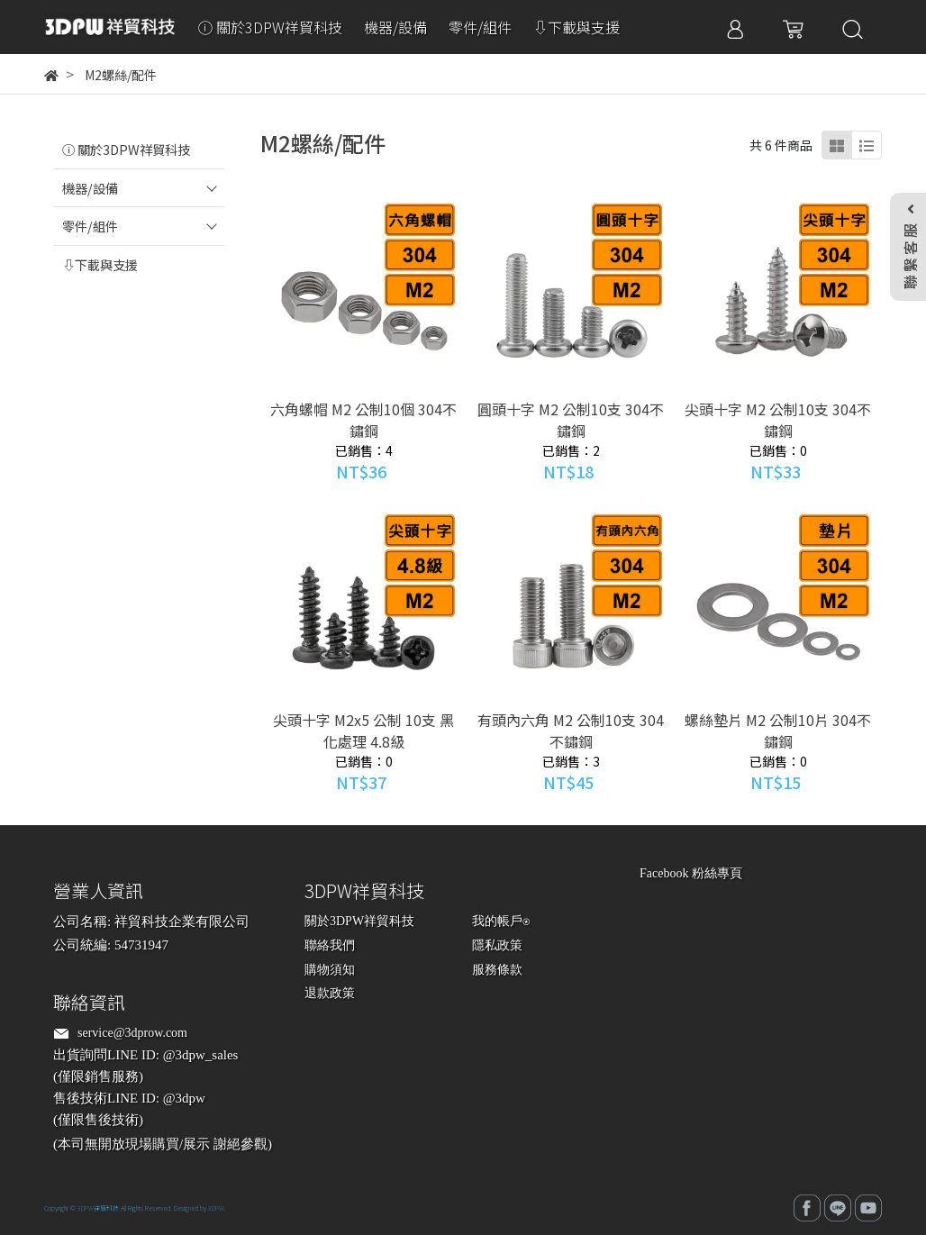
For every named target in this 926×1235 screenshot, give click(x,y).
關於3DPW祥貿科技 (359, 921)
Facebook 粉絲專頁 (691, 873)
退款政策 (329, 993)
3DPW (216, 1207)
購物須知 (329, 969)
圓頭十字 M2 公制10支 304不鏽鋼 (570, 419)
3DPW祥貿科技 (98, 1207)
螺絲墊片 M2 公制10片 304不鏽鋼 (778, 730)
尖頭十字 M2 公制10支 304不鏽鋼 (778, 419)
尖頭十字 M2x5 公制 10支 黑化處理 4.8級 (363, 730)
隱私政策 (497, 945)
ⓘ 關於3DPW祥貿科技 (126, 149)
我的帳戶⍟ (501, 921)
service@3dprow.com (132, 1033)
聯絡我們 (329, 945)
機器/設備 (90, 187)
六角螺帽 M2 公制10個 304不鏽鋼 (363, 419)
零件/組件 (90, 225)
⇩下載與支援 (100, 264)
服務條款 (497, 969)
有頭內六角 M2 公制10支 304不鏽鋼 (570, 730)
